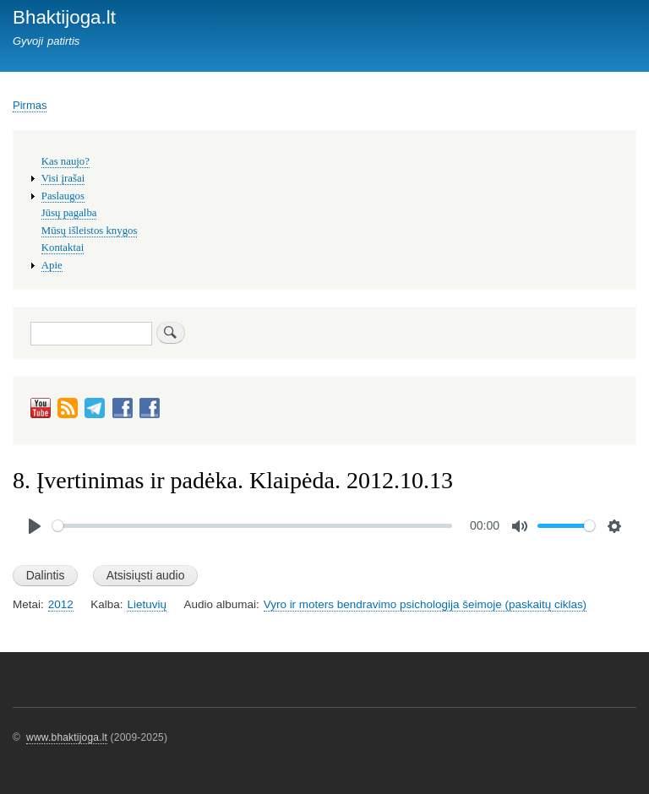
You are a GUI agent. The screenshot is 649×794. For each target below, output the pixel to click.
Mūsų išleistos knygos (89, 231)
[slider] (252, 526)
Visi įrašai (63, 178)
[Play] (34, 526)
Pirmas (29, 105)
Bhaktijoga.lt (64, 17)
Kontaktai (62, 247)
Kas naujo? (65, 161)
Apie (52, 265)
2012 (61, 604)
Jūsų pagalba (69, 213)
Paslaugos (63, 196)
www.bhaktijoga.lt (66, 737)
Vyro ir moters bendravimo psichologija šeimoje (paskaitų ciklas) (425, 604)
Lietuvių (146, 604)
